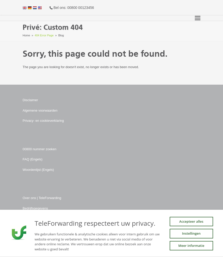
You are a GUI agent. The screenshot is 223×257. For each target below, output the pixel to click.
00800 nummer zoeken (39, 149)
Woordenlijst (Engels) (38, 170)
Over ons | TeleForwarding (42, 198)
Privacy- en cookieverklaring (43, 121)
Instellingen (191, 233)
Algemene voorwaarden (40, 110)
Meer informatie (191, 245)
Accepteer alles (191, 221)
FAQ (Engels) (32, 159)
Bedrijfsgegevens (35, 208)
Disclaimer (30, 100)
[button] (197, 18)
